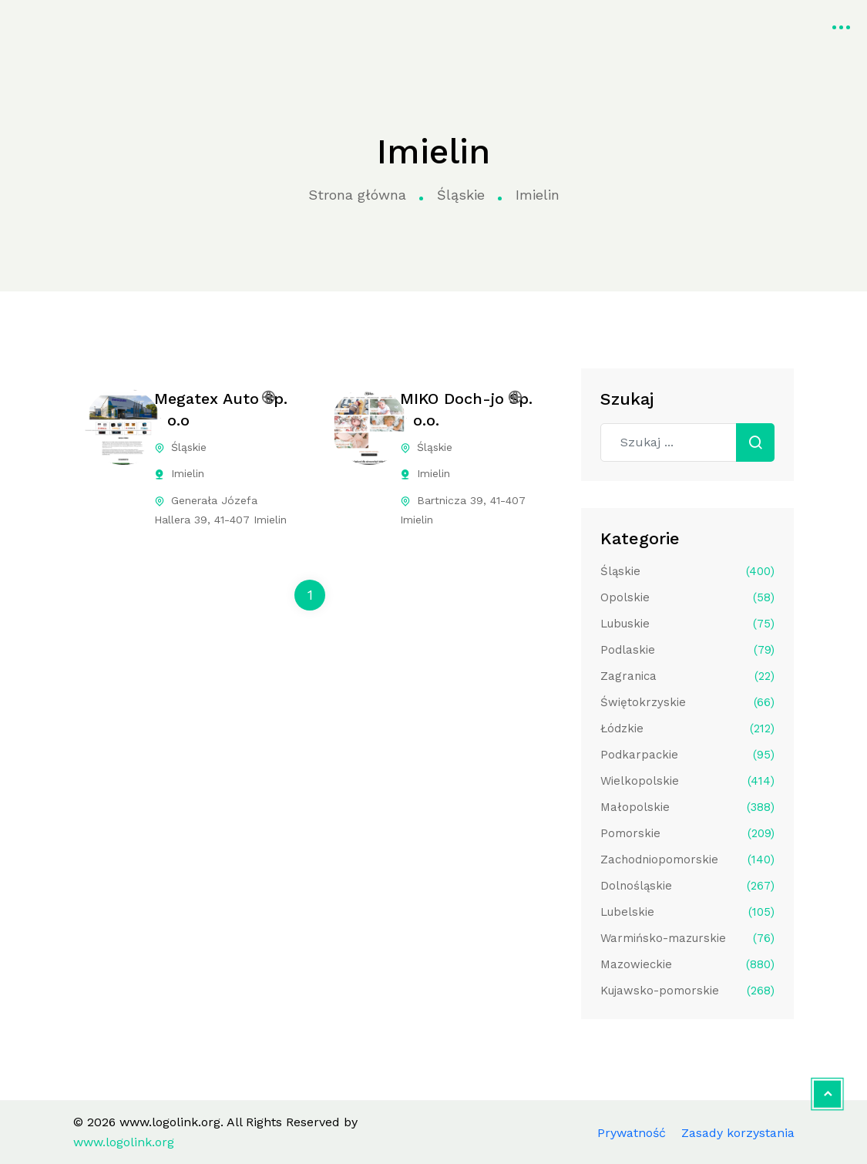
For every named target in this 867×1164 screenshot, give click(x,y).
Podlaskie (687, 650)
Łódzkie (687, 728)
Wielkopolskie (687, 781)
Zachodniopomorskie (687, 859)
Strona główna (223, 25)
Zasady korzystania (738, 1132)
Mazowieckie (687, 964)
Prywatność (631, 1132)
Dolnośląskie (687, 885)
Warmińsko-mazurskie (687, 938)
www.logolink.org (72, 25)
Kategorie (326, 25)
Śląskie (461, 195)
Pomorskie (687, 833)
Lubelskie (687, 912)
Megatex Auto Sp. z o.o (220, 409)
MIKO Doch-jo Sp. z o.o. (466, 409)
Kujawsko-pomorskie (687, 990)
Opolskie (687, 597)
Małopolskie (687, 807)
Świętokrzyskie (687, 702)
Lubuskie (687, 623)
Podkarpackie (687, 754)
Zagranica (687, 676)
